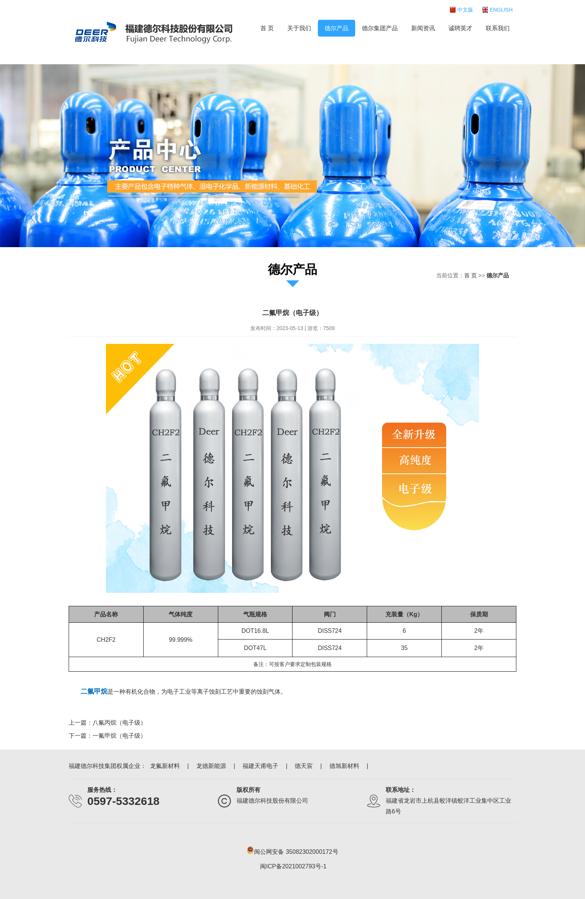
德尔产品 (336, 28)
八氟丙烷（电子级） (119, 722)
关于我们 (299, 28)
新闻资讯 (423, 28)
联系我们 (498, 28)
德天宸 (304, 766)
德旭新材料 (344, 766)
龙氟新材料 (165, 766)
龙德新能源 (211, 766)
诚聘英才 (460, 28)
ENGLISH (501, 10)
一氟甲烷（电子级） (119, 735)
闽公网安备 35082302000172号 (292, 850)
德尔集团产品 (380, 28)
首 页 (267, 28)
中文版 (465, 10)
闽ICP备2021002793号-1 (293, 866)
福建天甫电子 (260, 766)
